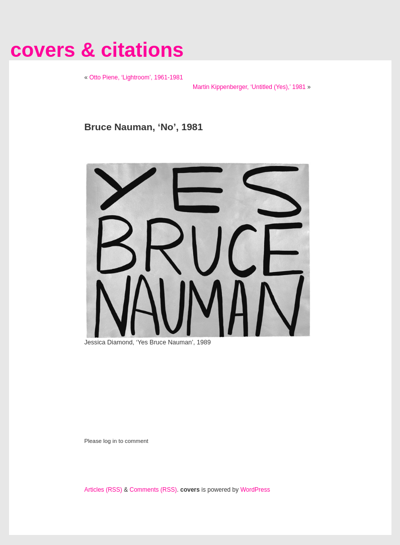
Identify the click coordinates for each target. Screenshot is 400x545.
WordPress (255, 489)
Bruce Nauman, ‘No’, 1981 (144, 127)
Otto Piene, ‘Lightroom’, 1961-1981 (136, 77)
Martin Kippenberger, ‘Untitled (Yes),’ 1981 (249, 86)
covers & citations (97, 50)
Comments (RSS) (153, 489)
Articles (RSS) (103, 489)
